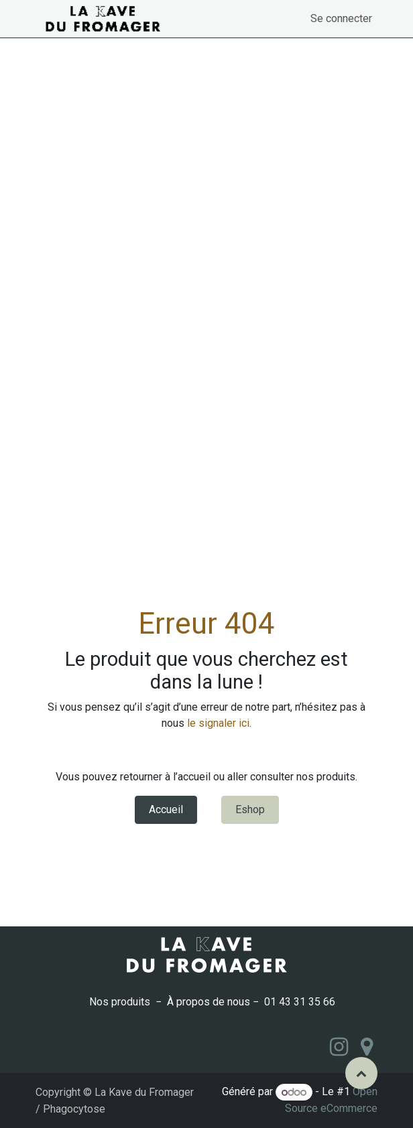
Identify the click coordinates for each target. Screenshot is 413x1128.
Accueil (166, 809)
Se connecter (341, 18)
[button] (361, 1073)
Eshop (250, 809)
